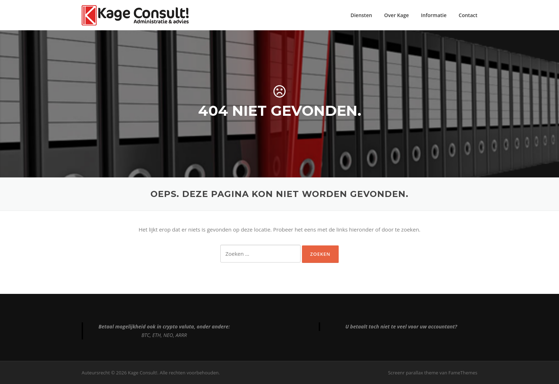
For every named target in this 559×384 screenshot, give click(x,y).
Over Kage (396, 15)
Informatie (434, 15)
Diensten (361, 15)
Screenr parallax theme (413, 372)
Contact (468, 15)
